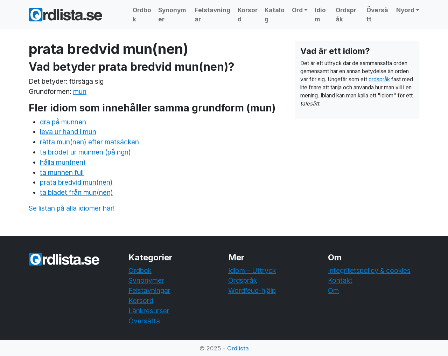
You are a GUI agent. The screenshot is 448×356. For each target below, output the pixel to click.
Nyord (405, 10)
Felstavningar (212, 14)
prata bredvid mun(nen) (76, 182)
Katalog (275, 14)
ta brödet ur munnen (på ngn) (85, 152)
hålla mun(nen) (63, 162)
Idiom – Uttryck (252, 270)
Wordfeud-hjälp (252, 290)
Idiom (320, 14)
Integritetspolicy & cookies (369, 270)
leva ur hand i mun (68, 132)
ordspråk (379, 79)
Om (333, 290)
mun (79, 91)
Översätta (144, 321)
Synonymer (172, 14)
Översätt (377, 14)
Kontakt (340, 280)
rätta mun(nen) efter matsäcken (89, 142)
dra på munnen (63, 122)
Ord (297, 10)
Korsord (248, 14)
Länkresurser (148, 311)
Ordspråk (346, 14)
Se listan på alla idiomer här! (72, 208)
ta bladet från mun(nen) (76, 192)
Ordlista (238, 348)
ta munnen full (62, 172)
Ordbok (142, 14)
